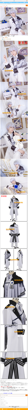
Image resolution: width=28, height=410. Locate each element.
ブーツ (17, 2)
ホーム (1, 3)
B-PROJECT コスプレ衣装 (7, 393)
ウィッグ (10, 2)
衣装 (3, 2)
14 (17, 34)
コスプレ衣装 (4, 3)
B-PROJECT (8, 3)
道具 (24, 2)
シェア (1, 39)
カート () (3, 397)
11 (15, 34)
